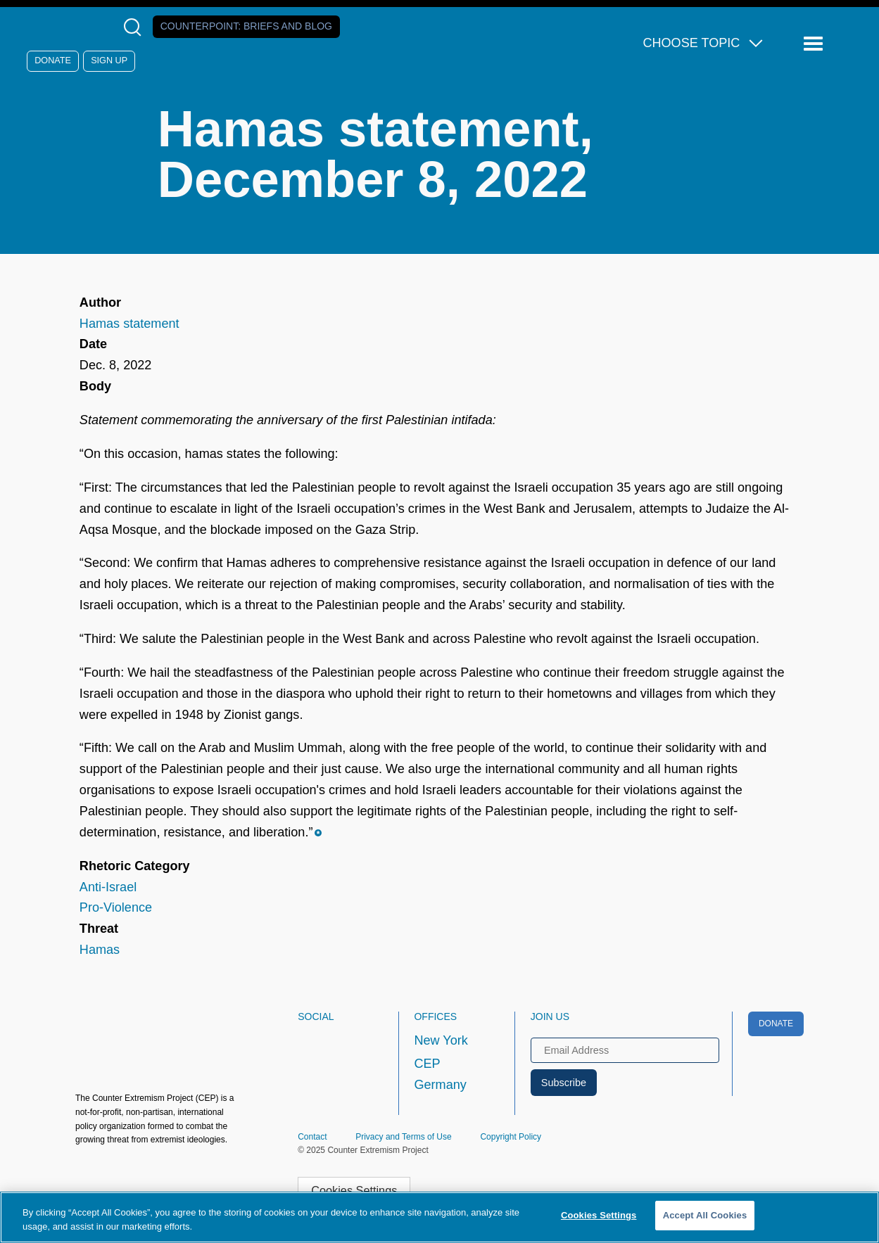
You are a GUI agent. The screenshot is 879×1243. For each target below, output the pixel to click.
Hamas (100, 950)
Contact (312, 1137)
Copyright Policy (510, 1137)
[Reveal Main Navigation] (815, 43)
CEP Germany (440, 1074)
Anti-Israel (108, 887)
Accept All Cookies (705, 1215)
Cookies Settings (354, 1190)
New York (440, 1040)
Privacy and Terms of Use (403, 1137)
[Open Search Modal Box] (135, 27)
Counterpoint (246, 26)
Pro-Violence (116, 907)
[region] (439, 1217)
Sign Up (109, 60)
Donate (52, 60)
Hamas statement (129, 324)
